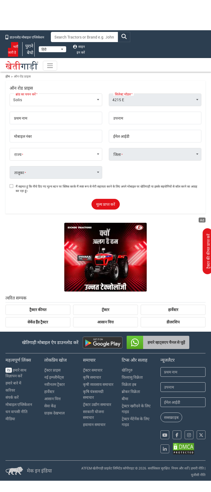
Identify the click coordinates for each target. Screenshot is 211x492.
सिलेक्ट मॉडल (123, 94)
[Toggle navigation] (50, 66)
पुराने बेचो (28, 49)
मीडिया (10, 418)
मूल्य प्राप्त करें (105, 204)
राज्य (17, 154)
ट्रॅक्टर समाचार (92, 370)
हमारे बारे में (13, 383)
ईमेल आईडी (121, 136)
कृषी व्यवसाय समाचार (98, 384)
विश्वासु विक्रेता (132, 377)
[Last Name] (183, 387)
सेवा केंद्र (50, 405)
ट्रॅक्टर (105, 309)
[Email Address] (183, 402)
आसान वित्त (105, 322)
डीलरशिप (173, 322)
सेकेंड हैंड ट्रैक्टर (37, 322)
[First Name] (183, 372)
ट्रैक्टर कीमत (37, 309)
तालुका (19, 173)
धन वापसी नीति (16, 411)
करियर (10, 390)
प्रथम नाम (20, 118)
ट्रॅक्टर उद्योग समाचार (97, 404)
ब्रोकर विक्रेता (131, 391)
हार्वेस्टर (173, 309)
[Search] (84, 37)
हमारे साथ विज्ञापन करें (15, 372)
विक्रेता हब (129, 384)
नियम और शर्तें (179, 468)
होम (7, 76)
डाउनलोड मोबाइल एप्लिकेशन (24, 37)
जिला (117, 154)
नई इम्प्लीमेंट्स (54, 377)
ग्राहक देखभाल (54, 413)
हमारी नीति (197, 468)
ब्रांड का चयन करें (26, 94)
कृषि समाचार (92, 377)
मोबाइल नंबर (23, 136)
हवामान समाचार (94, 424)
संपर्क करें (12, 397)
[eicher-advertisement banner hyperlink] (105, 257)
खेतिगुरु (127, 370)
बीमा (125, 398)
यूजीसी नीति (198, 474)
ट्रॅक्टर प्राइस (52, 370)
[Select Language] (52, 49)
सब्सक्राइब (171, 417)
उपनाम (118, 118)
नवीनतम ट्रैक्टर (54, 384)
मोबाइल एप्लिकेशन (18, 404)
